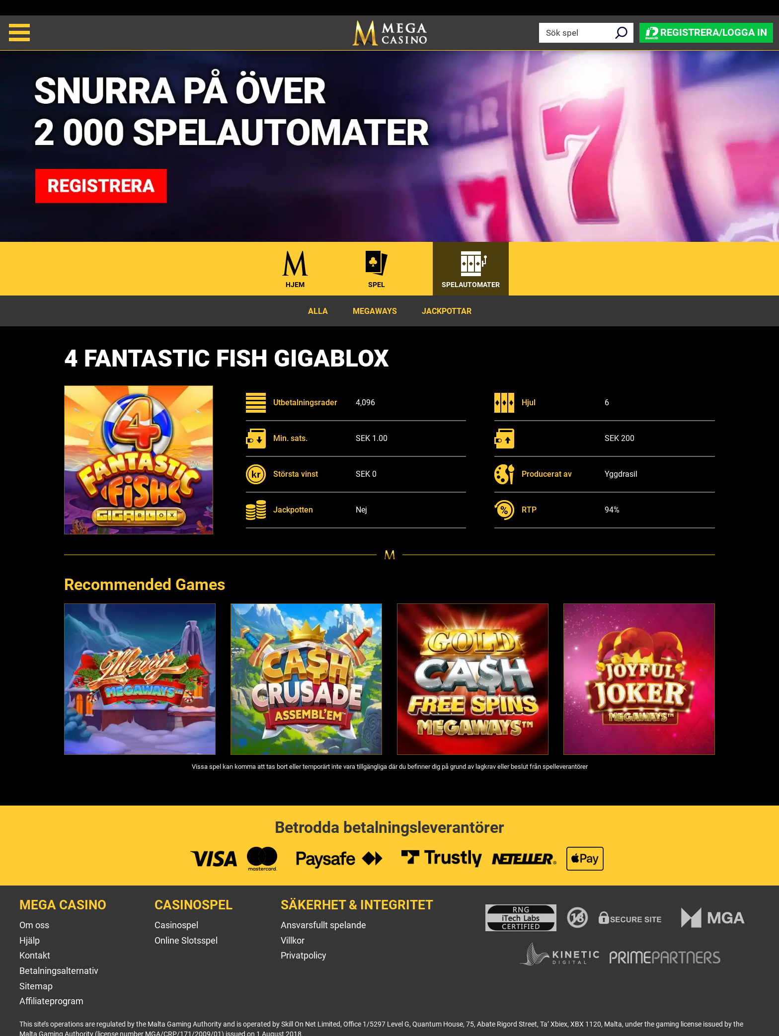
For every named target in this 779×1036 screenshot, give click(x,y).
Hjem (295, 285)
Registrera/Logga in (706, 32)
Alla (318, 311)
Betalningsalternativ (58, 970)
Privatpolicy (303, 955)
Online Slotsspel (186, 940)
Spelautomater (471, 285)
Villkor (293, 940)
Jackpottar (446, 311)
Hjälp (29, 940)
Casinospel (176, 925)
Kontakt (34, 955)
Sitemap (36, 986)
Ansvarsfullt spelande (323, 925)
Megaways (375, 311)
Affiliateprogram (51, 1001)
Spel (376, 285)
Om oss (34, 925)
